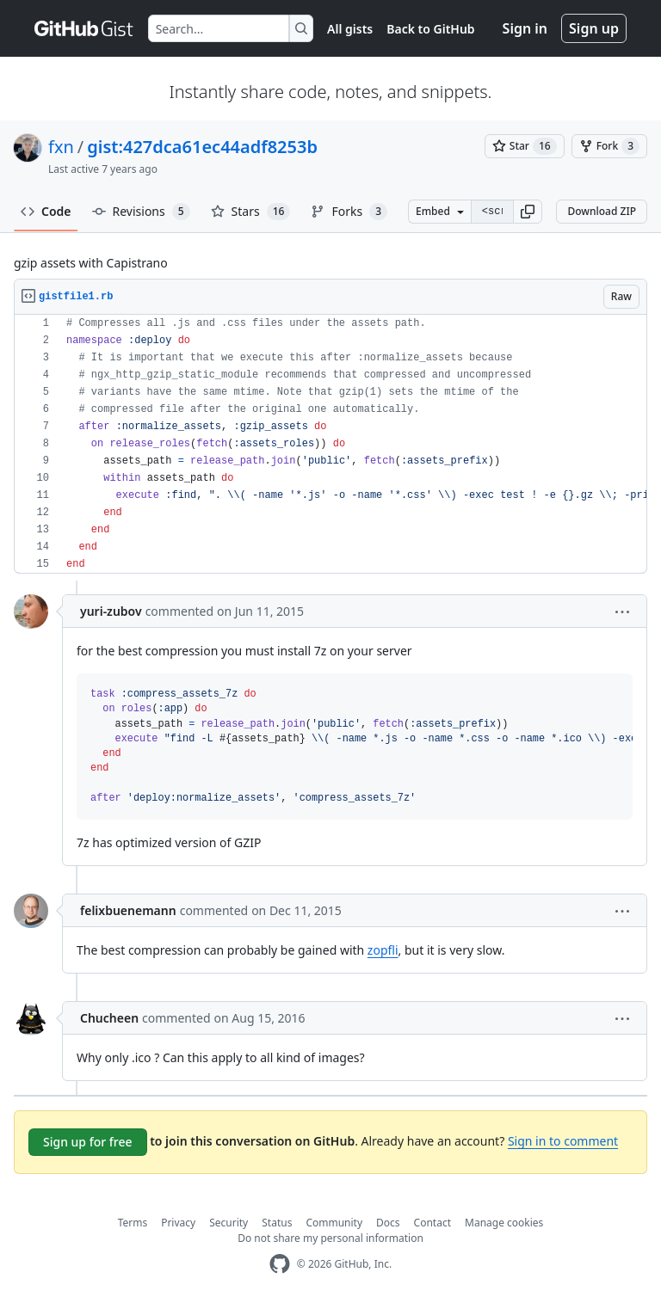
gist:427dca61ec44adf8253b (202, 146)
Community (334, 1222)
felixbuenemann (128, 910)
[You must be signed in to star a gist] (525, 146)
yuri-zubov (111, 611)
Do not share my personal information (330, 1238)
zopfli (383, 950)
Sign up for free (88, 1142)
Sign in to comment (563, 1141)
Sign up (594, 28)
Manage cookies (504, 1222)
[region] (330, 444)
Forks (349, 211)
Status (277, 1222)
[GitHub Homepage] (279, 1264)
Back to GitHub (430, 29)
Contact (432, 1222)
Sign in (525, 28)
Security (228, 1222)
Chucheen (109, 1018)
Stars (251, 211)
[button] (527, 212)
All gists (350, 29)
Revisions (141, 211)
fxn (61, 146)
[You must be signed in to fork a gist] (609, 146)
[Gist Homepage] (84, 28)
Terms (133, 1222)
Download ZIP (601, 211)
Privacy (178, 1222)
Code (46, 211)
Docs (388, 1222)
